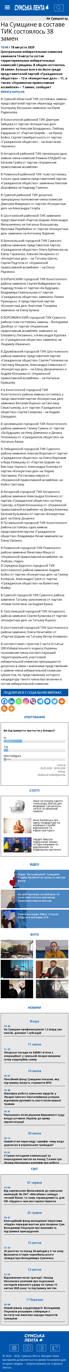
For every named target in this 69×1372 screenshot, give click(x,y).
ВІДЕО (34, 864)
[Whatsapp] (18, 701)
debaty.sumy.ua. (13, 92)
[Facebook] (4, 701)
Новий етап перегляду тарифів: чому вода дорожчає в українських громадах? (34, 1143)
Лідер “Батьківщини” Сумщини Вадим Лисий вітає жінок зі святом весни (41, 877)
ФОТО (34, 934)
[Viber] (33, 701)
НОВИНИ (34, 1007)
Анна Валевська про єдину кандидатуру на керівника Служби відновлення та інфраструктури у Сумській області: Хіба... (47, 826)
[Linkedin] (11, 701)
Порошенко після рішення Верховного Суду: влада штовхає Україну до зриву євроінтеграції (34, 1118)
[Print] (62, 701)
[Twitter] (54, 701)
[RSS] (4, 708)
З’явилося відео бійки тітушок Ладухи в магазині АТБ (38, 915)
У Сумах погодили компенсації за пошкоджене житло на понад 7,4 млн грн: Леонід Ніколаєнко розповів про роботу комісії (33, 1161)
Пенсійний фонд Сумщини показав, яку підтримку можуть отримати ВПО (31, 1080)
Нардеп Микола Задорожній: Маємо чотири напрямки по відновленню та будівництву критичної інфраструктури (47, 845)
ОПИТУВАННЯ (34, 717)
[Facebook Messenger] (47, 701)
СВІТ (34, 1169)
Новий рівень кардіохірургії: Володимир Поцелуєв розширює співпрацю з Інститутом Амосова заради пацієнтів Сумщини (32, 1313)
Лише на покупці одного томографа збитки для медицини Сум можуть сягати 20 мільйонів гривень (48, 806)
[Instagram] (26, 701)
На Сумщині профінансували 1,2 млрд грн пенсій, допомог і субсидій (33, 1031)
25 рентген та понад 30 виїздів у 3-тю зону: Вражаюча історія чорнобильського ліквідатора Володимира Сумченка (34, 1254)
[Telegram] (40, 701)
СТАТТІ (34, 790)
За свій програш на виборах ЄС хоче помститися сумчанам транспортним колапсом (39, 897)
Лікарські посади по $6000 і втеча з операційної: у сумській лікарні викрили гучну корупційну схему (32, 1056)
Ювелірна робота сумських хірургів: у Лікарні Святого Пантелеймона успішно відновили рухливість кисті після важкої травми (32, 1099)
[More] (11, 708)
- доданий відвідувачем (50, 775)
